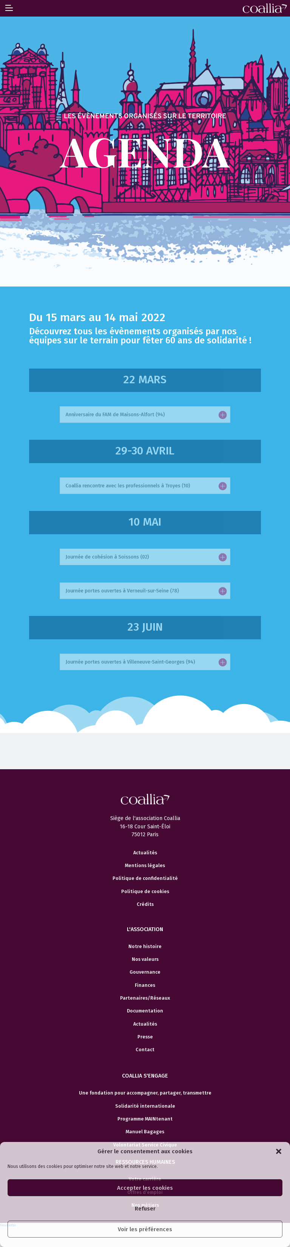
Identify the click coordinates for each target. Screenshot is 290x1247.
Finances (145, 985)
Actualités (145, 852)
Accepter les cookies (145, 1187)
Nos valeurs (145, 959)
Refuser (145, 1208)
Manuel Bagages (145, 1131)
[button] (278, 1151)
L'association (145, 929)
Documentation (145, 1011)
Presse (145, 1037)
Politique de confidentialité (145, 878)
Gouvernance (145, 972)
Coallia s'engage (145, 1076)
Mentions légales (145, 865)
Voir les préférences (145, 1229)
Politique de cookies (145, 891)
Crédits (145, 904)
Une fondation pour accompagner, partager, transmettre (145, 1093)
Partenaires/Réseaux (145, 998)
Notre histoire (145, 946)
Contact (145, 1049)
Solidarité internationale (145, 1106)
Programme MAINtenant (145, 1119)
